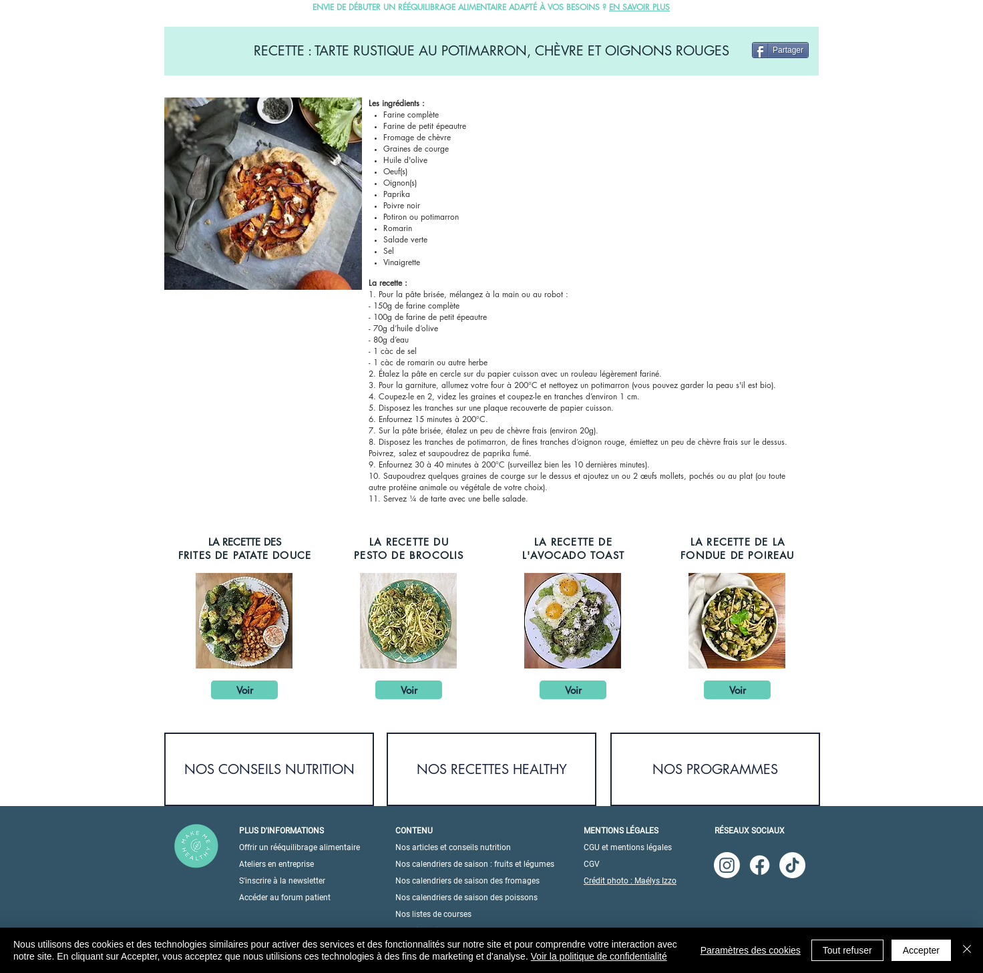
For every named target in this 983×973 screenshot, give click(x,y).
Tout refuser (847, 950)
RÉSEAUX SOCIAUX (750, 830)
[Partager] (780, 50)
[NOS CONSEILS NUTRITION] (269, 769)
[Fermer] (967, 950)
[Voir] (244, 689)
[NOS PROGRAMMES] (715, 769)
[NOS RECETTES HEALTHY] (491, 769)
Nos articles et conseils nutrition (453, 847)
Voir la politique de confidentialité (599, 956)
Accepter (921, 950)
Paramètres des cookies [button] (751, 950)
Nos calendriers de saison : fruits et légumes (474, 864)
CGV (592, 864)
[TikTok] (792, 865)
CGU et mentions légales (628, 847)
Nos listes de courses (433, 914)
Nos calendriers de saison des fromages (467, 881)
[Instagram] (727, 865)
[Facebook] (760, 865)
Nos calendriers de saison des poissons (466, 897)
